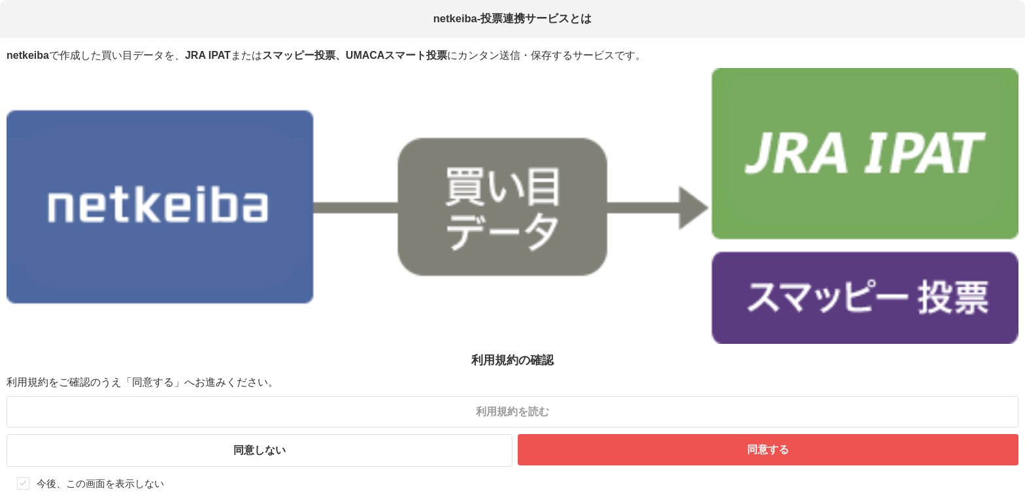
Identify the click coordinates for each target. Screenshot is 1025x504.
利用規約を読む (512, 411)
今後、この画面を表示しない (100, 483)
